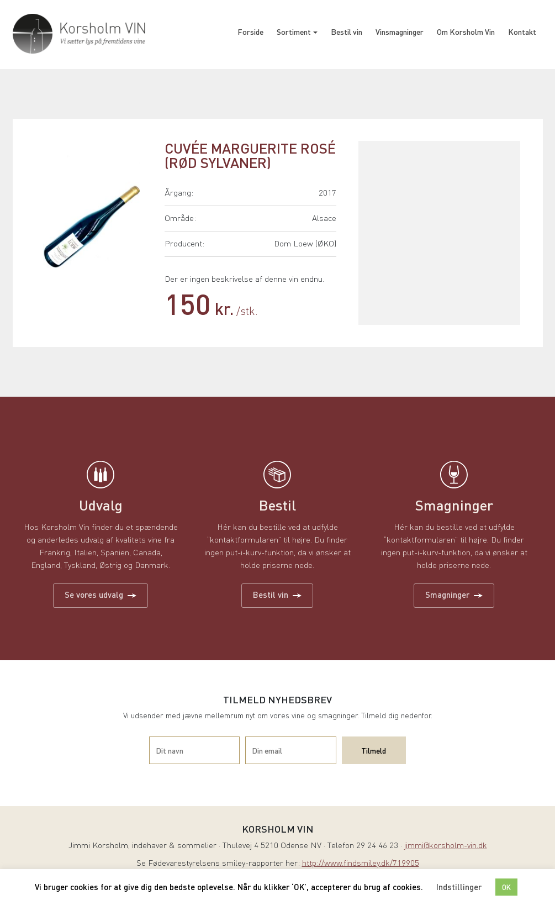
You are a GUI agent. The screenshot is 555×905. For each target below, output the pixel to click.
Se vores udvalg (100, 594)
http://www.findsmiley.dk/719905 (360, 864)
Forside (250, 31)
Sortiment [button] (294, 31)
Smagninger (454, 594)
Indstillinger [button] (459, 886)
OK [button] (506, 887)
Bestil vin (346, 31)
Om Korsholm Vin (466, 31)
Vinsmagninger (400, 31)
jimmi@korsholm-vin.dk (445, 846)
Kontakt (522, 31)
